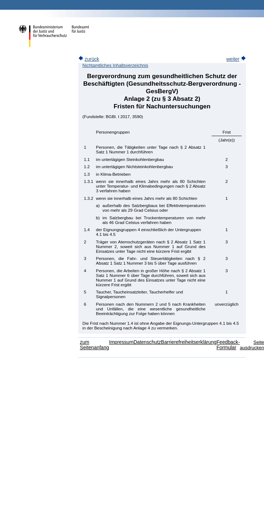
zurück (88, 59)
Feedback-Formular (228, 345)
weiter (236, 59)
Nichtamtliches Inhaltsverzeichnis (115, 65)
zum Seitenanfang (94, 345)
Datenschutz (147, 342)
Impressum (121, 342)
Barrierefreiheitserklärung (188, 342)
